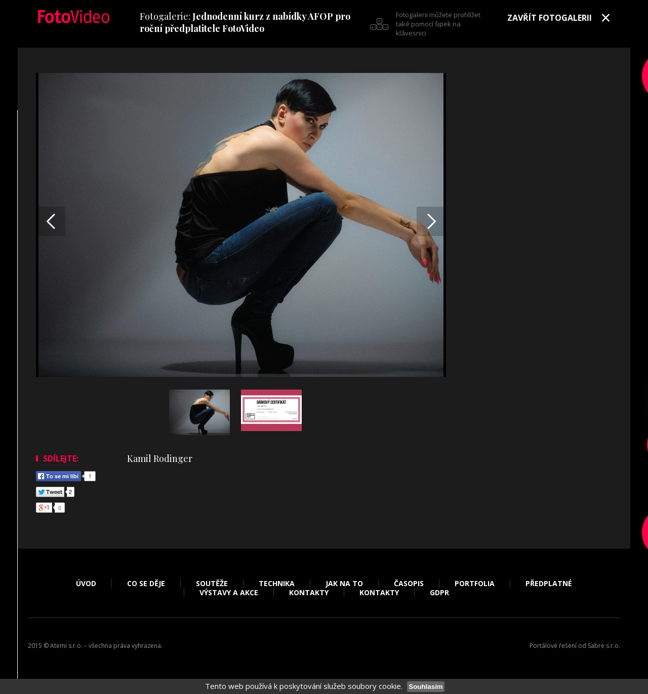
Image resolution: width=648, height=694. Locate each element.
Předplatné (548, 583)
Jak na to (344, 583)
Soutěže (212, 583)
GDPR (439, 592)
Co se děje (146, 583)
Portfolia (475, 583)
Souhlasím (425, 686)
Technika (277, 583)
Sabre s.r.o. (604, 645)
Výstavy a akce (228, 592)
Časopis (409, 583)
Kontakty (309, 592)
